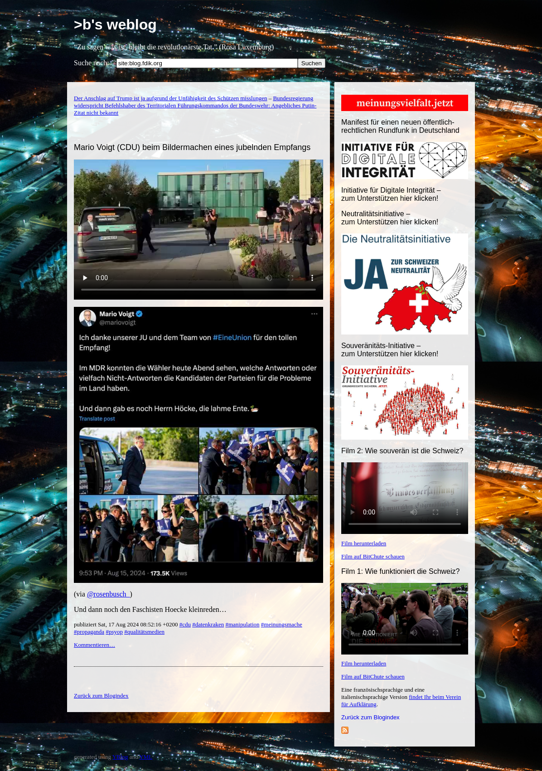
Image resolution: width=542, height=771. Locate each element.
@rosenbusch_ (108, 594)
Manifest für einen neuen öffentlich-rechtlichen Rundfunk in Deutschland (400, 126)
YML (145, 756)
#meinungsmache (281, 624)
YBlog (120, 756)
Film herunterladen (363, 543)
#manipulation (242, 624)
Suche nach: (91, 63)
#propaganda (89, 631)
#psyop (114, 631)
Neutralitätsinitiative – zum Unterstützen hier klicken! (389, 218)
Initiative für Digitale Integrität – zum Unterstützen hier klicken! (391, 194)
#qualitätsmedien (144, 631)
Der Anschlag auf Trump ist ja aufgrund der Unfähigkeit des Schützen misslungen (170, 98)
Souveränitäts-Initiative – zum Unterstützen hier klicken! (389, 350)
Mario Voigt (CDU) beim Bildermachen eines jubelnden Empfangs (192, 147)
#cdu (185, 624)
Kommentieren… (94, 644)
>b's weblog (115, 24)
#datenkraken (208, 624)
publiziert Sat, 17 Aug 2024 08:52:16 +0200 (126, 624)
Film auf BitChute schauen (373, 556)
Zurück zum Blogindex (370, 717)
